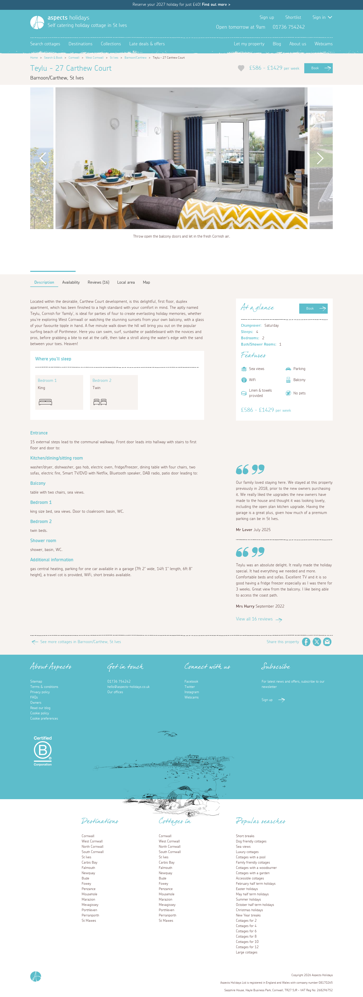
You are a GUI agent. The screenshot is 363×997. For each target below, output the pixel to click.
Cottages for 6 (246, 931)
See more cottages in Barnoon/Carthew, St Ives (80, 642)
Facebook (313, 27)
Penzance (89, 889)
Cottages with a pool (250, 857)
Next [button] (320, 158)
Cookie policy (39, 713)
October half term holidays (255, 905)
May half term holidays (252, 894)
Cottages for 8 (246, 936)
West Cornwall (95, 57)
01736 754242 (119, 681)
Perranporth (90, 915)
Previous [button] (42, 158)
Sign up (267, 17)
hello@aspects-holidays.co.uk (128, 687)
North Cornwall (92, 846)
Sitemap (36, 681)
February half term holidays (256, 883)
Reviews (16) (98, 282)
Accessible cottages (250, 878)
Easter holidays (247, 889)
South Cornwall (93, 852)
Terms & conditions (44, 687)
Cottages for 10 (247, 942)
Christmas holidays (249, 910)
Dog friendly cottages (251, 841)
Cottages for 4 (246, 926)
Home (34, 57)
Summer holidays (248, 899)
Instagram (329, 27)
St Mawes (89, 920)
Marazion (88, 899)
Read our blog (40, 708)
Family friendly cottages (253, 862)
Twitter (321, 27)
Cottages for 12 (247, 947)
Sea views (243, 846)
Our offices (115, 692)
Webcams (324, 44)
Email (327, 642)
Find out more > (216, 5)
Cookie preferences (44, 718)
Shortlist (293, 17)
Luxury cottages (247, 852)
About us (297, 44)
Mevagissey (90, 905)
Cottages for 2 (246, 920)
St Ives (114, 57)
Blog (277, 44)
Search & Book (53, 57)
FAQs (34, 697)
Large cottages (246, 952)
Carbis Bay (89, 862)
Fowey (86, 883)
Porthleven (89, 910)
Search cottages (45, 44)
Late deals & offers (147, 44)
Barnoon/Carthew (135, 57)
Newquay (88, 873)
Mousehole (89, 894)
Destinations (81, 44)
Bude (85, 878)
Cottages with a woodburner (256, 868)
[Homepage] (37, 22)
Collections (111, 44)
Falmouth (88, 868)
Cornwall (74, 57)
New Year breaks (248, 915)
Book (315, 68)
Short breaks (245, 836)
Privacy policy (40, 692)
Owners (35, 703)
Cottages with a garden (252, 873)
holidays (68, 18)
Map (146, 282)
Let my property (249, 44)
